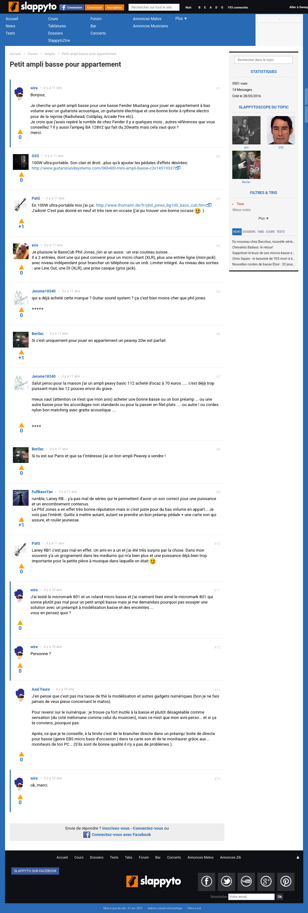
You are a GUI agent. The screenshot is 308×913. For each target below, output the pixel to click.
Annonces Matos (147, 19)
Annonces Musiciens (150, 26)
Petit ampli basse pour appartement (89, 54)
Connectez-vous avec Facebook (117, 834)
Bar (93, 26)
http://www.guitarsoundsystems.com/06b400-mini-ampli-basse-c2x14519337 (103, 168)
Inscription (114, 7)
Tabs (260, 231)
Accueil (12, 19)
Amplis (50, 54)
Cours (53, 19)
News (10, 26)
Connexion (74, 7)
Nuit (188, 7)
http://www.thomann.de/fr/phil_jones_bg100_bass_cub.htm (151, 205)
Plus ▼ (263, 218)
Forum (96, 19)
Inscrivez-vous (115, 828)
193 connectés (238, 7)
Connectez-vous (148, 828)
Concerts (98, 33)
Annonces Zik (230, 857)
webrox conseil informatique (165, 908)
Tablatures (57, 26)
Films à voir (194, 908)
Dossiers (55, 33)
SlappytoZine (59, 40)
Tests (10, 33)
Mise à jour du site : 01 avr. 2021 (122, 908)
